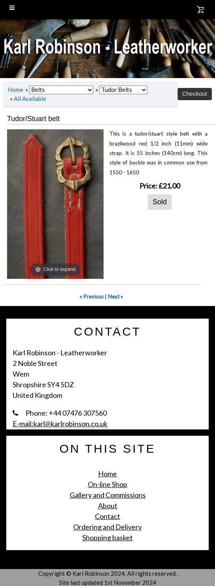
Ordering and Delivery (107, 527)
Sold (159, 201)
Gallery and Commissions (108, 495)
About (107, 505)
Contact (107, 516)
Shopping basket (107, 537)
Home (15, 89)
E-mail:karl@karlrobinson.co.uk (60, 423)
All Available (30, 98)
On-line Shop (107, 484)
